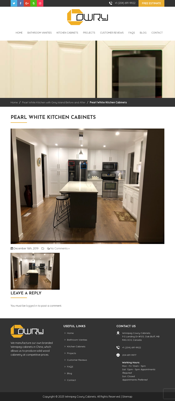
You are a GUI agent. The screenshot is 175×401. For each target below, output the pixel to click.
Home (19, 32)
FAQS (132, 32)
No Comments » (60, 248)
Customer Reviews (112, 32)
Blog (143, 32)
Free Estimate (151, 3)
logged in (31, 305)
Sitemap (127, 396)
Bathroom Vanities (39, 32)
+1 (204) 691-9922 (125, 3)
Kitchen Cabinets (67, 32)
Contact (157, 32)
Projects (89, 32)
